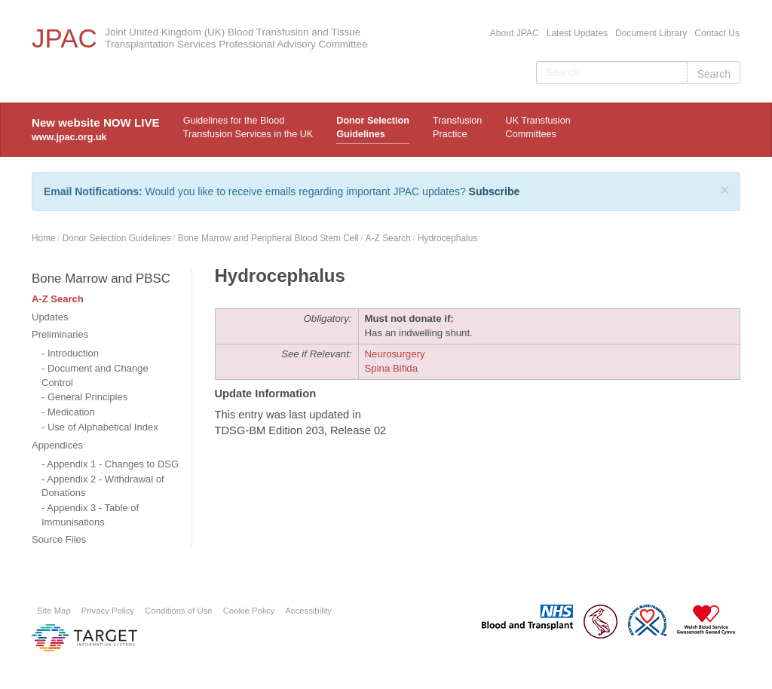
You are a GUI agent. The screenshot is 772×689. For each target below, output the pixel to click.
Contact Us (717, 33)
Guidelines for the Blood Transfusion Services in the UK (248, 127)
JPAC (64, 38)
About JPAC (514, 33)
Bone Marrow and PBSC (101, 278)
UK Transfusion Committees (538, 127)
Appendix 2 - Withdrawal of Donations (102, 486)
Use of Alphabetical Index (102, 427)
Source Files (59, 539)
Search (714, 74)
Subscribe (494, 191)
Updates (50, 317)
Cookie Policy (249, 610)
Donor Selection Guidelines (372, 127)
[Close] (724, 190)
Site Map (54, 610)
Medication (71, 412)
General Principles (87, 397)
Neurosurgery (395, 354)
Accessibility (308, 610)
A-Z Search (388, 238)
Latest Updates (577, 33)
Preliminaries (60, 334)
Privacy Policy (108, 610)
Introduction (73, 353)
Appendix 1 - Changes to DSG (113, 464)
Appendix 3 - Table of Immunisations (90, 515)
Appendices (57, 445)
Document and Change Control (95, 375)
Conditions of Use (178, 610)
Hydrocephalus (447, 238)
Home (44, 238)
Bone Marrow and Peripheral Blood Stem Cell (268, 238)
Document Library (651, 33)
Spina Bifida (391, 368)
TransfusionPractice (457, 127)
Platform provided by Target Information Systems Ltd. (84, 637)
